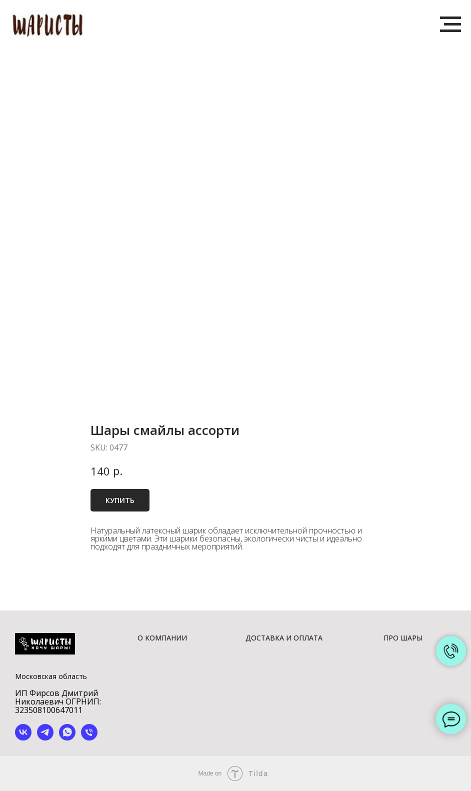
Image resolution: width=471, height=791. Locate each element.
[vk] (23, 738)
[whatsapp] (67, 738)
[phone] (89, 738)
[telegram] (45, 738)
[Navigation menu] (450, 24)
